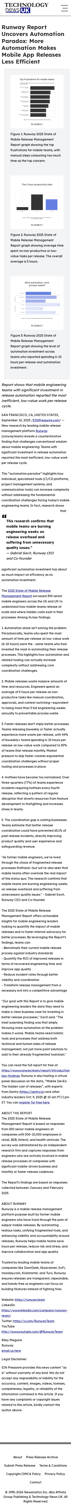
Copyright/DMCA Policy (23, 1474)
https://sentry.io (31, 1092)
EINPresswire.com (46, 420)
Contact (35, 1482)
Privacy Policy (54, 1474)
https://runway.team (30, 1300)
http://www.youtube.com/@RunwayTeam (32, 1332)
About (17, 1457)
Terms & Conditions (53, 1465)
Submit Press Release (19, 1465)
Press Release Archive (42, 1457)
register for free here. (34, 1102)
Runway (42, 431)
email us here (11, 1351)
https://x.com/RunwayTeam (33, 1321)
